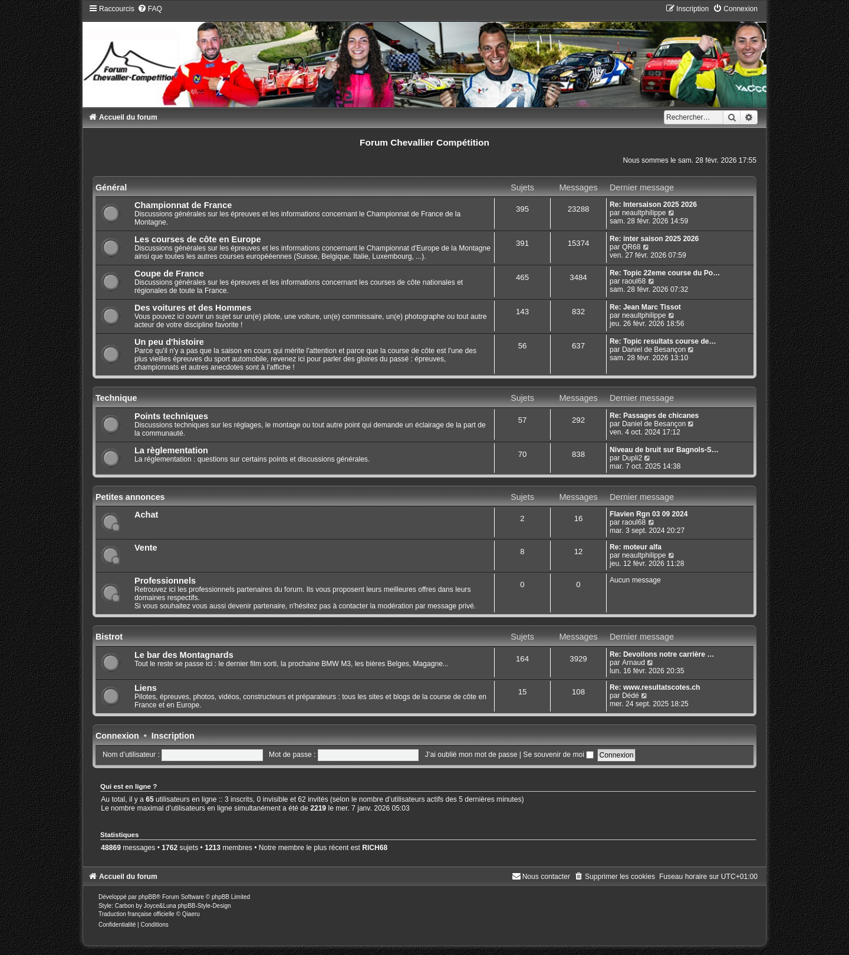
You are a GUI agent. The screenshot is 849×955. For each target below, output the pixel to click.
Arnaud (633, 662)
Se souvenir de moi (558, 754)
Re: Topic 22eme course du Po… (665, 273)
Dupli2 (632, 458)
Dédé (630, 695)
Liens (145, 688)
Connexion (117, 735)
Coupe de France (169, 273)
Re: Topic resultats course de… (663, 341)
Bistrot (109, 636)
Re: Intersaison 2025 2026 (653, 204)
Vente (145, 547)
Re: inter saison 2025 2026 (654, 239)
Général (111, 187)
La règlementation (171, 450)
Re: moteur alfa (636, 547)
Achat (146, 514)
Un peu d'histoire (169, 342)
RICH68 (374, 848)
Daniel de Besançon (654, 349)
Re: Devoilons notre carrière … (662, 654)
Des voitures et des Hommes (192, 307)
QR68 (631, 247)
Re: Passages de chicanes (654, 415)
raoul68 (634, 281)
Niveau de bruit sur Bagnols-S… (664, 450)
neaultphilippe (644, 213)
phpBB (147, 897)
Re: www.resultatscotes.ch (655, 687)
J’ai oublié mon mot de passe (471, 754)
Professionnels (165, 580)
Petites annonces (130, 497)
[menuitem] (149, 9)
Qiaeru (191, 914)
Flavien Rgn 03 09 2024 (648, 514)
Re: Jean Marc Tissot (645, 307)
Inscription (173, 735)
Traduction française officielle (136, 914)
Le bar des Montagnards (183, 655)
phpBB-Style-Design (204, 906)
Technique (116, 398)
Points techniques (171, 416)
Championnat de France (183, 205)
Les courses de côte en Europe (197, 239)
